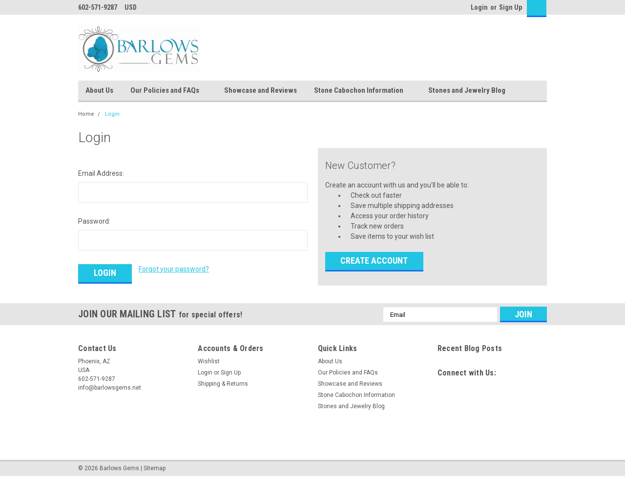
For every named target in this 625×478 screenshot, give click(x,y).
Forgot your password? (174, 269)
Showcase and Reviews (260, 90)
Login (479, 7)
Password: (94, 221)
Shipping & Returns (223, 383)
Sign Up (510, 7)
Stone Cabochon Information (362, 91)
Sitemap (155, 468)
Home (86, 114)
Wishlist (209, 361)
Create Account (374, 260)
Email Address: (101, 173)
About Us (99, 90)
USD (134, 7)
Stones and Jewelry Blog (466, 90)
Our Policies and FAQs (168, 91)
